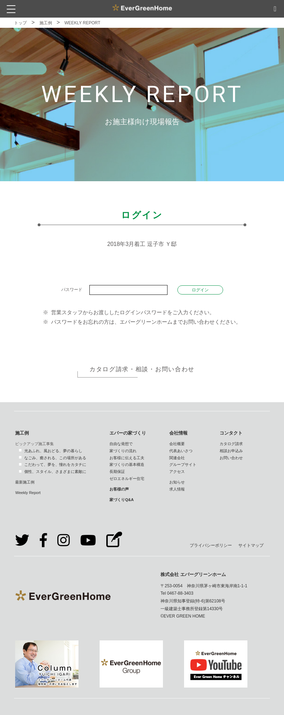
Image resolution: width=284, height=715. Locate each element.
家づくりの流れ (123, 451)
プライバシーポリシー (211, 545)
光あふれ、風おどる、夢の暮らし (53, 451)
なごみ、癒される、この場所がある (55, 458)
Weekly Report (27, 493)
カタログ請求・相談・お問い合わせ (142, 369)
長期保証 (117, 471)
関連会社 (177, 458)
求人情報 (177, 489)
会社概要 (177, 444)
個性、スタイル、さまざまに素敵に (55, 471)
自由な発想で (121, 444)
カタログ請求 (231, 444)
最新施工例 (24, 482)
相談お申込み (231, 451)
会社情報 (178, 433)
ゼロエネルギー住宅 (126, 478)
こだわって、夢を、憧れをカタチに (55, 464)
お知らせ (177, 482)
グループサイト (182, 464)
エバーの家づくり (127, 433)
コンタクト (231, 433)
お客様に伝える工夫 (126, 458)
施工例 (45, 22)
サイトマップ (251, 545)
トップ (20, 22)
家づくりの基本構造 (126, 464)
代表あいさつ (181, 451)
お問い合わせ (231, 458)
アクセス (177, 471)
